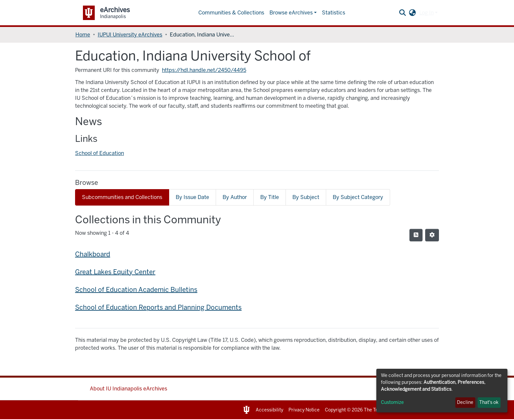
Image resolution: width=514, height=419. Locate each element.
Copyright (335, 410)
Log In (426, 13)
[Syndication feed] (416, 235)
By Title (269, 197)
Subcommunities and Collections (122, 197)
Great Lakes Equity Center (115, 272)
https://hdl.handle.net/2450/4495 (204, 70)
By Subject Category (358, 197)
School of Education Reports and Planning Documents (158, 307)
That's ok (489, 402)
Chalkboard (92, 254)
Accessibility (269, 410)
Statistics (333, 13)
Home (82, 35)
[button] (412, 13)
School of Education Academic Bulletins (136, 290)
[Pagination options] (432, 235)
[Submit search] (402, 13)
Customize (392, 402)
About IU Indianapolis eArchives (128, 389)
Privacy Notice (304, 410)
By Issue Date (192, 197)
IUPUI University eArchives (130, 35)
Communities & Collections (231, 13)
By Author (235, 197)
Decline (465, 402)
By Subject (305, 197)
